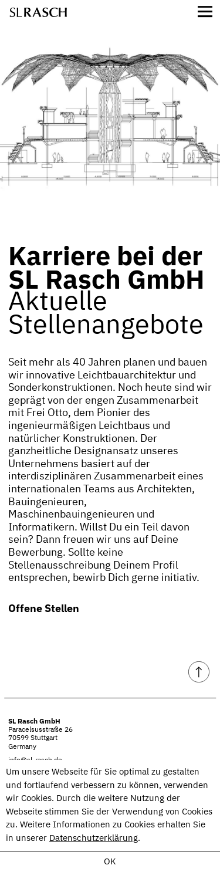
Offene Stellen (43, 608)
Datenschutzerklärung (93, 838)
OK (110, 861)
